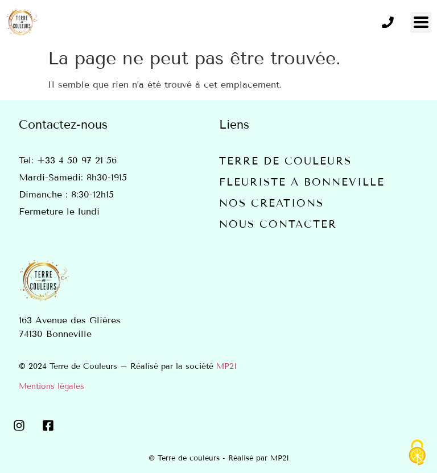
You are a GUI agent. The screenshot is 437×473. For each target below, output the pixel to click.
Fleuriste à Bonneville (302, 182)
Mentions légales (51, 386)
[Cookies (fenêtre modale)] (417, 453)
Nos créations (271, 203)
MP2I (226, 366)
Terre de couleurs (285, 161)
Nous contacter (278, 224)
